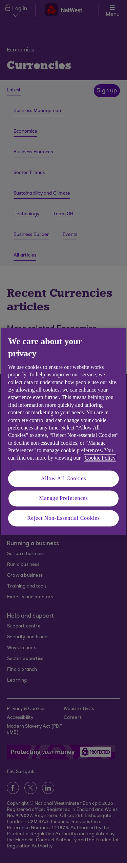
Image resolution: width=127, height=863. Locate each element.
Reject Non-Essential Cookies (63, 518)
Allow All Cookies (63, 478)
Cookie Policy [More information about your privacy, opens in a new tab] (100, 458)
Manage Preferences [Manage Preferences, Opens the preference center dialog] (63, 498)
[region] (63, 431)
